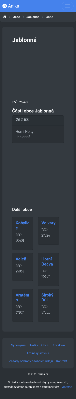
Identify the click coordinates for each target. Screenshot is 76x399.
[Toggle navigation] (68, 6)
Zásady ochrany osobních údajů (31, 361)
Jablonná (33, 17)
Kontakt (61, 361)
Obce (16, 17)
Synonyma (18, 345)
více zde (67, 387)
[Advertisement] (38, 70)
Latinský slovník (38, 353)
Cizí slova (58, 345)
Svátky (33, 345)
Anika (10, 6)
